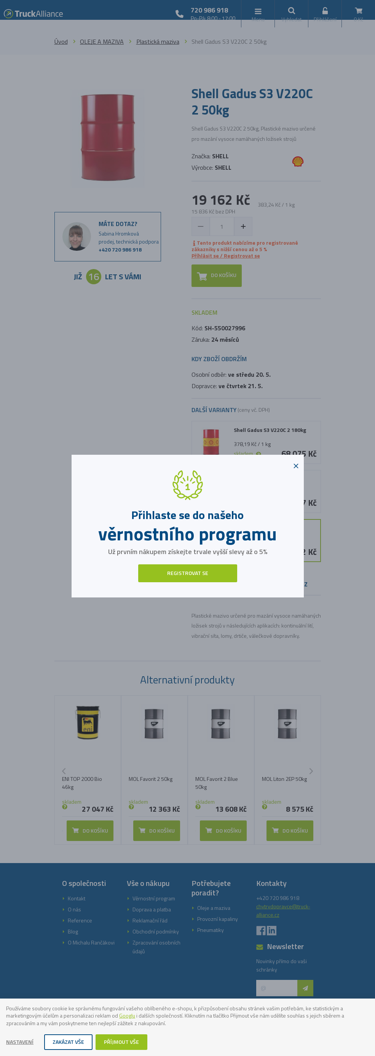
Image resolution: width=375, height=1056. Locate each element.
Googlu (127, 1015)
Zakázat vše (68, 1042)
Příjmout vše (121, 1042)
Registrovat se (187, 573)
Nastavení (20, 1042)
